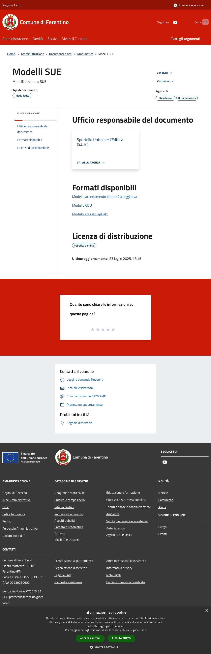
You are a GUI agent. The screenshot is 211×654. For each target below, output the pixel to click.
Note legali (113, 575)
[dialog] (105, 630)
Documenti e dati (60, 53)
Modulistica (85, 53)
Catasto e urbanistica (68, 526)
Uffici (5, 507)
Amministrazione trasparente (126, 560)
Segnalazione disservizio (70, 567)
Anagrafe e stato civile (69, 492)
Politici (7, 521)
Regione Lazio (11, 5)
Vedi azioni (166, 81)
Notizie (163, 492)
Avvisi (162, 507)
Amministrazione (32, 53)
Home (11, 53)
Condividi (165, 73)
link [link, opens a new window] (144, 630)
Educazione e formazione (123, 492)
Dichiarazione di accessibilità (125, 582)
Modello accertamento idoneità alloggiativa (104, 196)
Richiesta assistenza (68, 582)
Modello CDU (82, 205)
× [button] (206, 610)
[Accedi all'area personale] (188, 5)
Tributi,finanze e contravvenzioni (128, 506)
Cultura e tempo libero (69, 499)
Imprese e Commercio (68, 514)
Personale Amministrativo (20, 528)
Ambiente (112, 514)
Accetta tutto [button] (90, 638)
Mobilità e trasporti (67, 539)
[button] (105, 647)
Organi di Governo (14, 492)
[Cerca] (204, 22)
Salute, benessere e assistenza (127, 521)
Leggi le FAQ (62, 575)
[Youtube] (168, 22)
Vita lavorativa (64, 507)
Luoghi (162, 526)
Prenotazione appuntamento (73, 560)
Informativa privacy (119, 567)
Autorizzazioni (116, 528)
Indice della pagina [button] (28, 113)
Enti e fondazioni (13, 514)
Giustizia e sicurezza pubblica (126, 499)
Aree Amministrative (16, 499)
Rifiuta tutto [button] (121, 638)
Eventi (162, 533)
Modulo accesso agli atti (90, 214)
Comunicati (166, 499)
